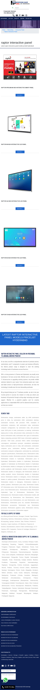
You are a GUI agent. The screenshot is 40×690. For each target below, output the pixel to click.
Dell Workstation (5, 614)
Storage (16, 655)
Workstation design (7, 417)
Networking (4, 18)
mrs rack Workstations (28, 500)
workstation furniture (7, 422)
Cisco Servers (4, 622)
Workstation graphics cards (16, 508)
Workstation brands (32, 484)
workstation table (19, 417)
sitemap (28, 686)
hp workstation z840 (17, 420)
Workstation (4, 655)
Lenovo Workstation (6, 620)
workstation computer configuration (11, 451)
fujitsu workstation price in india (11, 446)
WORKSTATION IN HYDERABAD (9, 634)
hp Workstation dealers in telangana (12, 466)
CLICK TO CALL (8, 687)
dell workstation (26, 446)
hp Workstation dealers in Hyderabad (27, 464)
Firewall (21, 655)
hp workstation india (22, 428)
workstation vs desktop (24, 430)
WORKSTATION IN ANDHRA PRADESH (11, 646)
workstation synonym (16, 443)
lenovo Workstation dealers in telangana (13, 477)
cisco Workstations (15, 500)
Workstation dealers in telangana (12, 482)
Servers (10, 655)
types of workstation (32, 435)
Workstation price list (16, 502)
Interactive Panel (19, 30)
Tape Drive (14, 657)
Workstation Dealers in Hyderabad (12, 459)
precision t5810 (20, 440)
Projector (29, 18)
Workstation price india (18, 484)
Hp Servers (12, 617)
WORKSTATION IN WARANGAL (9, 640)
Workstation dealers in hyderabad (28, 479)
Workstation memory (32, 508)
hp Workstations (15, 497)
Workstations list (6, 495)
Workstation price (21, 453)
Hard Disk (11, 659)
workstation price (32, 448)
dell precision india (19, 433)
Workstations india (33, 453)
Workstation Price (32, 492)
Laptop (26, 655)
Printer (36, 655)
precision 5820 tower (18, 438)
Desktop (16, 18)
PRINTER (22, 18)
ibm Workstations (27, 497)
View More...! (20, 95)
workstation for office (32, 433)
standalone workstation (31, 443)
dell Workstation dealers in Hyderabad (24, 469)
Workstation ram (23, 505)
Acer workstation (13, 622)
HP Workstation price (7, 487)
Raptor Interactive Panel (10, 31)
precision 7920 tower (7, 440)
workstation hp (26, 451)
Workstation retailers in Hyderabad (19, 461)
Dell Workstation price (21, 487)
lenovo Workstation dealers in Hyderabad (25, 474)
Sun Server (4, 625)
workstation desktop (32, 420)
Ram (27, 657)
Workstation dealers (32, 456)
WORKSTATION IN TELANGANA (9, 637)
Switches (9, 657)
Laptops (10, 18)
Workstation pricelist (19, 456)
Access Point (32, 657)
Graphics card (21, 657)
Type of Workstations (16, 492)
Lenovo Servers (16, 620)
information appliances (32, 438)
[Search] (21, 7)
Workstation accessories (9, 505)
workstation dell (21, 435)
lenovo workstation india (8, 435)
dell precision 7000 (22, 422)
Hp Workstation (5, 617)
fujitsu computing (6, 438)
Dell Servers (13, 614)
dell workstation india (23, 425)
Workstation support (22, 510)
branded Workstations (31, 502)
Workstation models (7, 456)
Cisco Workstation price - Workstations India (17, 489)
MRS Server (10, 625)
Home (3, 30)
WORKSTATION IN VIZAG (8, 643)
